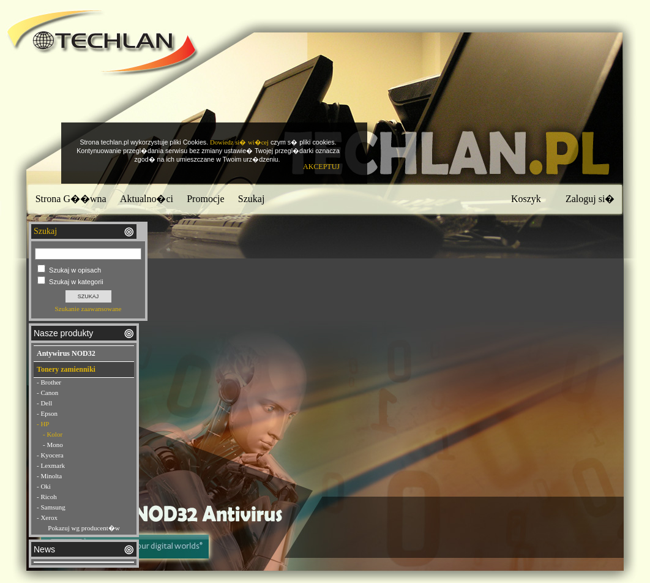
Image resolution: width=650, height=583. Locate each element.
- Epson (47, 413)
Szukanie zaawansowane (87, 308)
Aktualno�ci (146, 199)
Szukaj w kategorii (76, 281)
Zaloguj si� (590, 199)
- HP (43, 423)
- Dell (44, 403)
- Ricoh (47, 496)
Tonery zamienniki (66, 369)
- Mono (53, 444)
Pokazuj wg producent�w (83, 528)
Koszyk (526, 199)
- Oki (44, 486)
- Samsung (51, 507)
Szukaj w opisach (75, 270)
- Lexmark (51, 465)
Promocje (205, 199)
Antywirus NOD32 (66, 353)
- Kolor (52, 434)
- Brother (49, 382)
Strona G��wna (70, 199)
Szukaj (251, 199)
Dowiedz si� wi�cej (239, 142)
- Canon (47, 392)
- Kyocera (50, 455)
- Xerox (47, 517)
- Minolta (49, 476)
